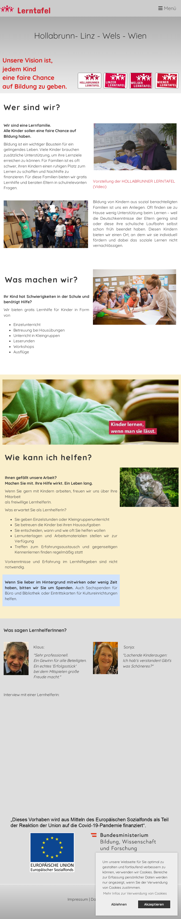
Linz (87, 35)
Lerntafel (34, 8)
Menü (167, 8)
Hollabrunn (54, 35)
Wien (137, 35)
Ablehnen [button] (119, 904)
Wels (112, 35)
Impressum (78, 899)
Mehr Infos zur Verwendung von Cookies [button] (135, 893)
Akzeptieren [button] (154, 904)
